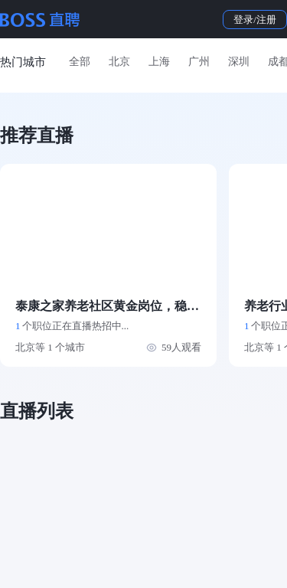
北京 (119, 61)
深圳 (238, 61)
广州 (199, 61)
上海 (159, 61)
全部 (79, 61)
